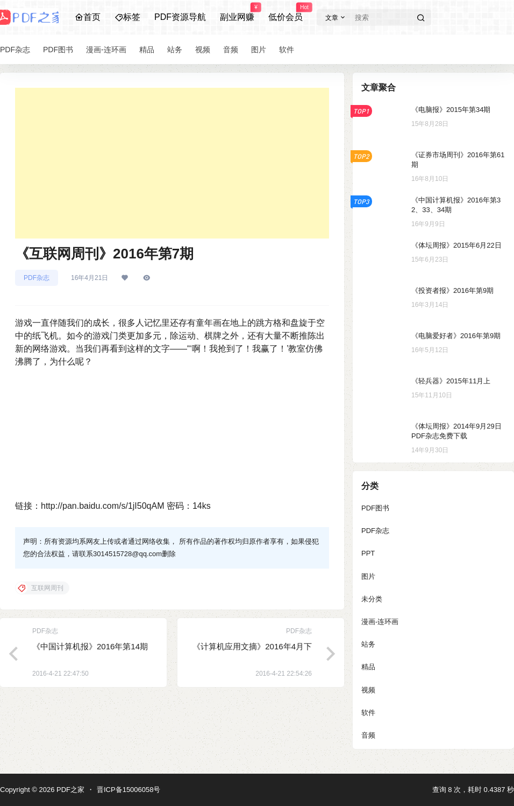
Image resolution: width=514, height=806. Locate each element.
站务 (368, 644)
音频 (368, 735)
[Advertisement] (172, 163)
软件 (368, 713)
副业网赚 (237, 12)
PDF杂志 (36, 278)
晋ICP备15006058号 (129, 790)
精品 (368, 667)
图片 (368, 576)
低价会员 (285, 12)
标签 (127, 17)
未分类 (371, 599)
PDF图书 (375, 508)
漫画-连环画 (379, 622)
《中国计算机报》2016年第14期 (90, 646)
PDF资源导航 (180, 17)
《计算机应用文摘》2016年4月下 (252, 646)
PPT (368, 553)
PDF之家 (69, 790)
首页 (88, 17)
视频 (368, 690)
